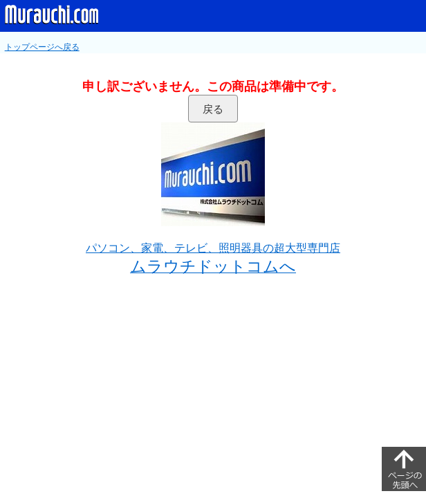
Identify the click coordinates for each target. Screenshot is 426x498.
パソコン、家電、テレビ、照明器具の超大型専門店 (213, 248)
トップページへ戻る (42, 47)
